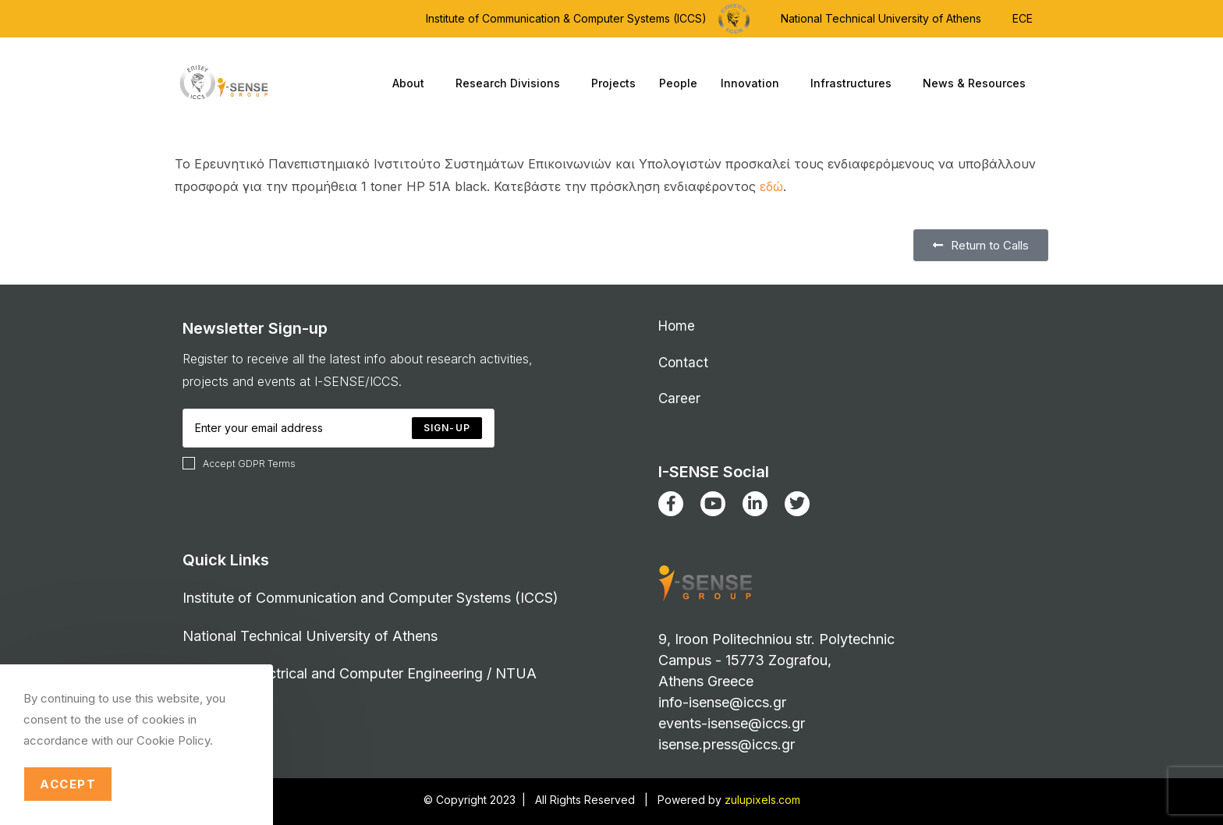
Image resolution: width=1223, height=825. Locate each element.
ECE (1022, 18)
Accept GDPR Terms (239, 463)
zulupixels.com (762, 799)
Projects (613, 83)
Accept (68, 784)
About (412, 83)
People (678, 83)
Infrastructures (854, 83)
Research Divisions (512, 83)
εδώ (771, 186)
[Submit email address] (447, 428)
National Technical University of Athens (881, 18)
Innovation (754, 83)
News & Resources (978, 83)
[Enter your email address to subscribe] (339, 428)
